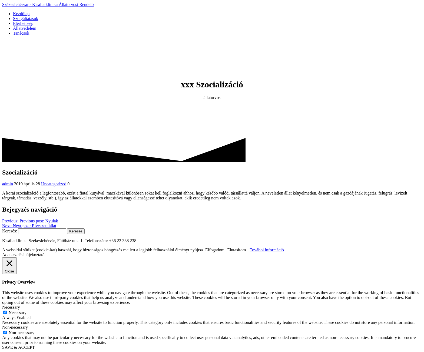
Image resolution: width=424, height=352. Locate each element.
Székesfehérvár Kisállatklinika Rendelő (48, 4)
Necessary (18, 312)
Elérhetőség (23, 23)
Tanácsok (21, 33)
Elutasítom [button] (236, 250)
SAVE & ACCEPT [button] (18, 347)
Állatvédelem (24, 28)
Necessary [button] (11, 307)
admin (7, 184)
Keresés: (9, 231)
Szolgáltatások (25, 18)
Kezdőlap (21, 13)
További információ (267, 250)
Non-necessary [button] (15, 327)
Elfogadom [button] (214, 250)
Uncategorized (53, 184)
